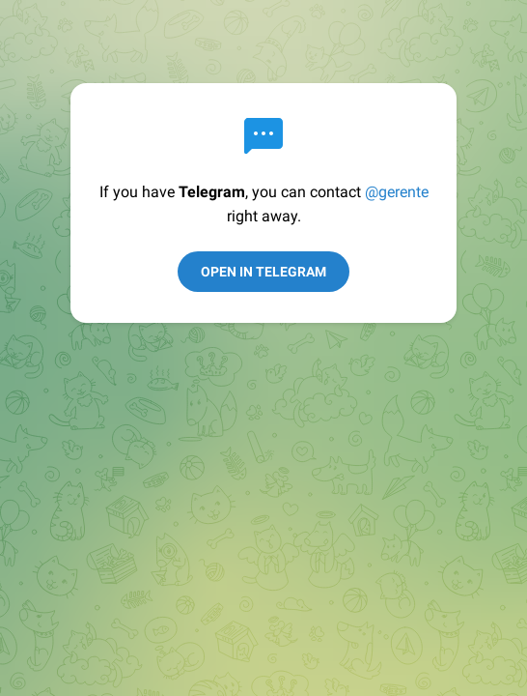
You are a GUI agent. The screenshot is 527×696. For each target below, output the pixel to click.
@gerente (397, 192)
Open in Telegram (263, 271)
